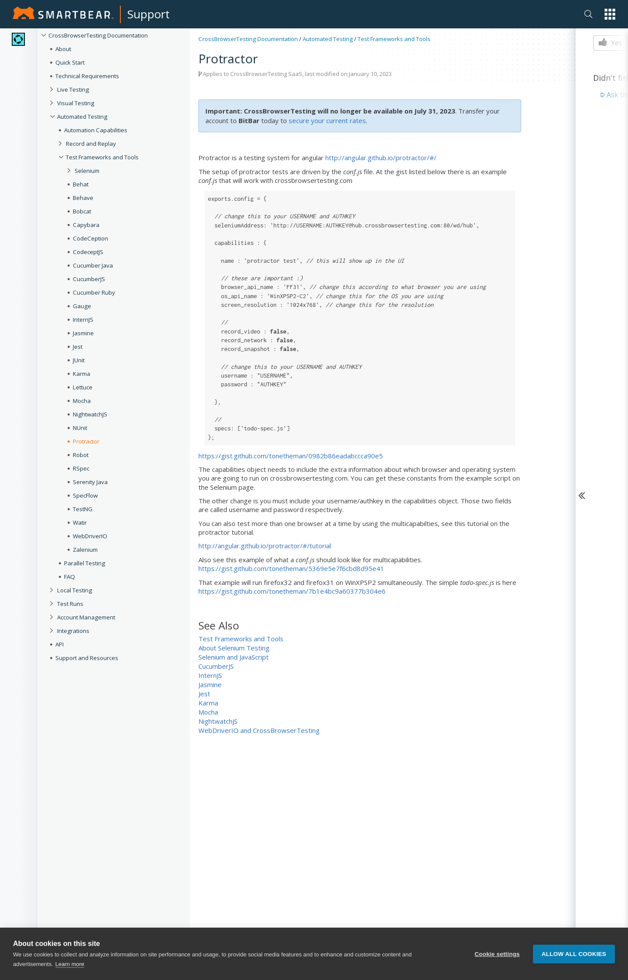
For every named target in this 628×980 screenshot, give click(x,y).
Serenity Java (90, 482)
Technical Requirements (87, 76)
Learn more (69, 974)
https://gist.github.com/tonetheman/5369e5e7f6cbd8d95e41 (291, 568)
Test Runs (70, 604)
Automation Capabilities (95, 130)
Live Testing (73, 89)
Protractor (86, 441)
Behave (83, 198)
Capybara (86, 225)
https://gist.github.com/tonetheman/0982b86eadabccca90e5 (290, 455)
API (59, 644)
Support (148, 14)
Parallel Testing (84, 563)
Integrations (73, 631)
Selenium (87, 171)
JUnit (79, 360)
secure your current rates (327, 120)
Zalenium (85, 550)
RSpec (81, 468)
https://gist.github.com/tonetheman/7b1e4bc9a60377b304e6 (292, 591)
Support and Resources (86, 658)
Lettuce (82, 387)
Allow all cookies (574, 964)
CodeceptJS (88, 252)
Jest (77, 347)
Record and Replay (91, 144)
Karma (81, 374)
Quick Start (70, 62)
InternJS (83, 319)
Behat (81, 184)
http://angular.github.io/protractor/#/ (381, 157)
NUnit (80, 428)
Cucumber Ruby (94, 292)
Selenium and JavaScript (233, 657)
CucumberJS (89, 279)
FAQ (69, 577)
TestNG (82, 509)
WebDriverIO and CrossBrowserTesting (259, 730)
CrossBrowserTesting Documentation (98, 35)
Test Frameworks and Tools (102, 157)
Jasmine (83, 333)
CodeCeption (90, 238)
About (63, 49)
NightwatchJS (90, 414)
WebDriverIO (90, 536)
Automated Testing (82, 116)
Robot (81, 455)
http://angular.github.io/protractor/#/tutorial (264, 545)
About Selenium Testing (234, 647)
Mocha (82, 401)
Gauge (82, 306)
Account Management (86, 617)
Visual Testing (75, 103)
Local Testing (74, 590)
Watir (80, 522)
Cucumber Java (93, 265)
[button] (609, 14)
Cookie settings (497, 964)
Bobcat (82, 211)
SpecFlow (85, 495)
